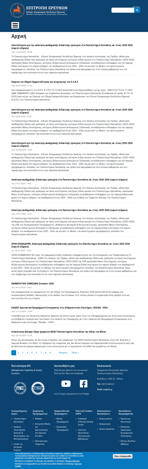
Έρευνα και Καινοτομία (126, 420)
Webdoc (38, 418)
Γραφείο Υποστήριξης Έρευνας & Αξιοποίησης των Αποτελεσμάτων (21, 433)
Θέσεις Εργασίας (106, 429)
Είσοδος (136, 7)
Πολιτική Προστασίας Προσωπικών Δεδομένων (84, 434)
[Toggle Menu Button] (15, 25)
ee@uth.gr (107, 389)
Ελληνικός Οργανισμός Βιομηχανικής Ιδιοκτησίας (127, 431)
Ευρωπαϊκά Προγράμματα (62, 428)
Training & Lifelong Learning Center (85, 421)
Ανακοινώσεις (105, 418)
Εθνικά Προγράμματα (62, 420)
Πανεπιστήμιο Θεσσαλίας (20, 420)
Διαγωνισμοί (105, 424)
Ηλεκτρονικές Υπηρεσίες (41, 442)
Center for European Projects (18, 447)
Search (137, 10)
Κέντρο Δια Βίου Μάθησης (128, 442)
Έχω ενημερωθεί (122, 458)
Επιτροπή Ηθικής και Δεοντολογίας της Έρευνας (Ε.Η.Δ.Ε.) (42, 430)
